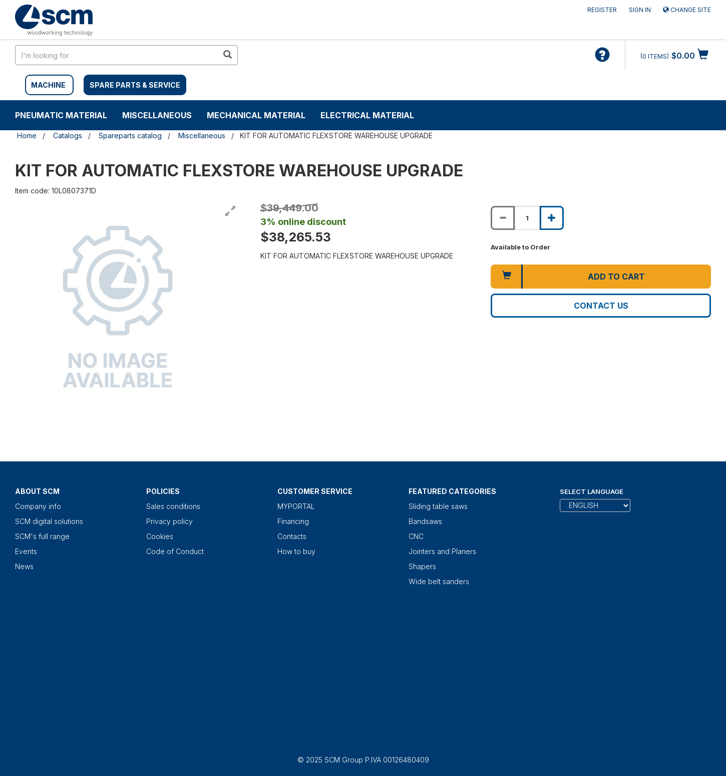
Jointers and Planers (442, 551)
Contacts (291, 536)
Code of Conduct (175, 551)
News (24, 566)
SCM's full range (42, 536)
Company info (38, 506)
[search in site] (117, 55)
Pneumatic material (61, 115)
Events (26, 551)
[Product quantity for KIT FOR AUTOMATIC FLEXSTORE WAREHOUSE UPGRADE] (527, 218)
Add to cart (616, 277)
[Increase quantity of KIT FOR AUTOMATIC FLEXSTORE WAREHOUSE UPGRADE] (552, 218)
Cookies (159, 536)
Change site (687, 10)
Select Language (591, 491)
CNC (416, 536)
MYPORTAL (296, 506)
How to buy (296, 551)
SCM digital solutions (49, 521)
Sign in (640, 10)
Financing (293, 521)
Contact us (601, 306)
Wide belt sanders (439, 581)
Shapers (422, 566)
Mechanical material (256, 115)
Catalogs (67, 135)
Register (602, 10)
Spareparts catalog (130, 135)
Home (27, 135)
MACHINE (48, 85)
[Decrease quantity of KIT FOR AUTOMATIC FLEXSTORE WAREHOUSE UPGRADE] (503, 218)
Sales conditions (173, 506)
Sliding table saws (438, 506)
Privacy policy (169, 521)
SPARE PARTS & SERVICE (135, 85)
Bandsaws (425, 521)
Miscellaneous (157, 115)
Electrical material (367, 115)
